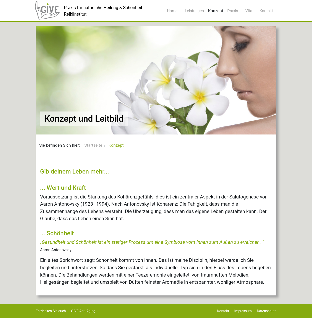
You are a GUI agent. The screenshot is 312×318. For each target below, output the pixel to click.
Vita (248, 10)
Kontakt (266, 10)
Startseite (93, 145)
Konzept (215, 10)
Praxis (232, 10)
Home (172, 10)
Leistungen (194, 10)
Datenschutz (266, 311)
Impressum (243, 311)
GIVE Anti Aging (83, 311)
